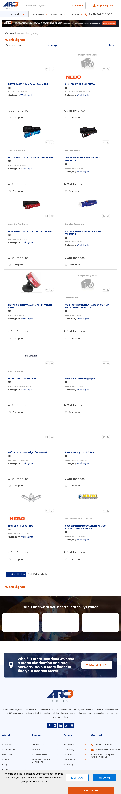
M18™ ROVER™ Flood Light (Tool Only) (27, 452)
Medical (68, 754)
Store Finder (8, 754)
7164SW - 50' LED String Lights (80, 378)
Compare (15, 117)
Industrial (69, 744)
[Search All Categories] (55, 5)
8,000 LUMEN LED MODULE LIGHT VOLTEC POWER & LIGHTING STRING (85, 527)
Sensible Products (18, 150)
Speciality (69, 749)
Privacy (36, 749)
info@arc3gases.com (106, 749)
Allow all (105, 778)
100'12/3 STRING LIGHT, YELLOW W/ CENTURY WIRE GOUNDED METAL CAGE (87, 306)
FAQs (5, 769)
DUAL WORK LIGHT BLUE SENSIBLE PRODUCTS (30, 157)
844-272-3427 (103, 744)
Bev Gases (56, 14)
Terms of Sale (39, 754)
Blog (4, 764)
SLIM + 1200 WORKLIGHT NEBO (80, 84)
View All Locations (96, 664)
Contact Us (38, 744)
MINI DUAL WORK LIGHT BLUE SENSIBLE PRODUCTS (84, 232)
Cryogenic (69, 759)
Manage (77, 778)
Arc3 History (8, 749)
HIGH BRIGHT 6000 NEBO (20, 525)
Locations (74, 14)
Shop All (15, 14)
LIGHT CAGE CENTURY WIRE (22, 378)
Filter (112, 45)
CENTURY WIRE (72, 297)
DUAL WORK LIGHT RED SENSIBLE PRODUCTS (30, 231)
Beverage (69, 764)
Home (9, 33)
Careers (6, 759)
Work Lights (26, 95)
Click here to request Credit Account (102, 755)
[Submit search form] (77, 5)
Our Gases (38, 14)
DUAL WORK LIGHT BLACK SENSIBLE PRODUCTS (82, 159)
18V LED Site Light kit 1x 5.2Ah (79, 452)
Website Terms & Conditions (41, 760)
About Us (7, 744)
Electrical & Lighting (27, 33)
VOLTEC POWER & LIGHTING (79, 518)
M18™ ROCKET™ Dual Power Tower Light (28, 84)
